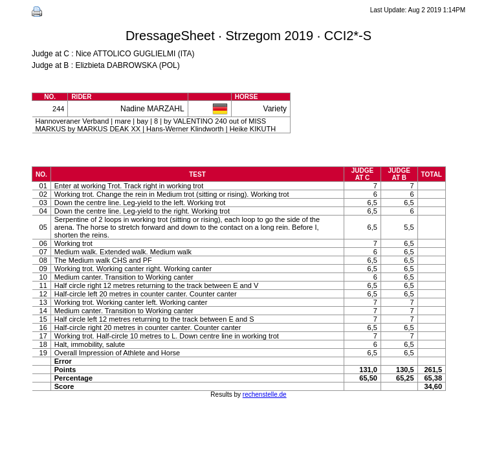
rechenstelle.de (265, 394)
